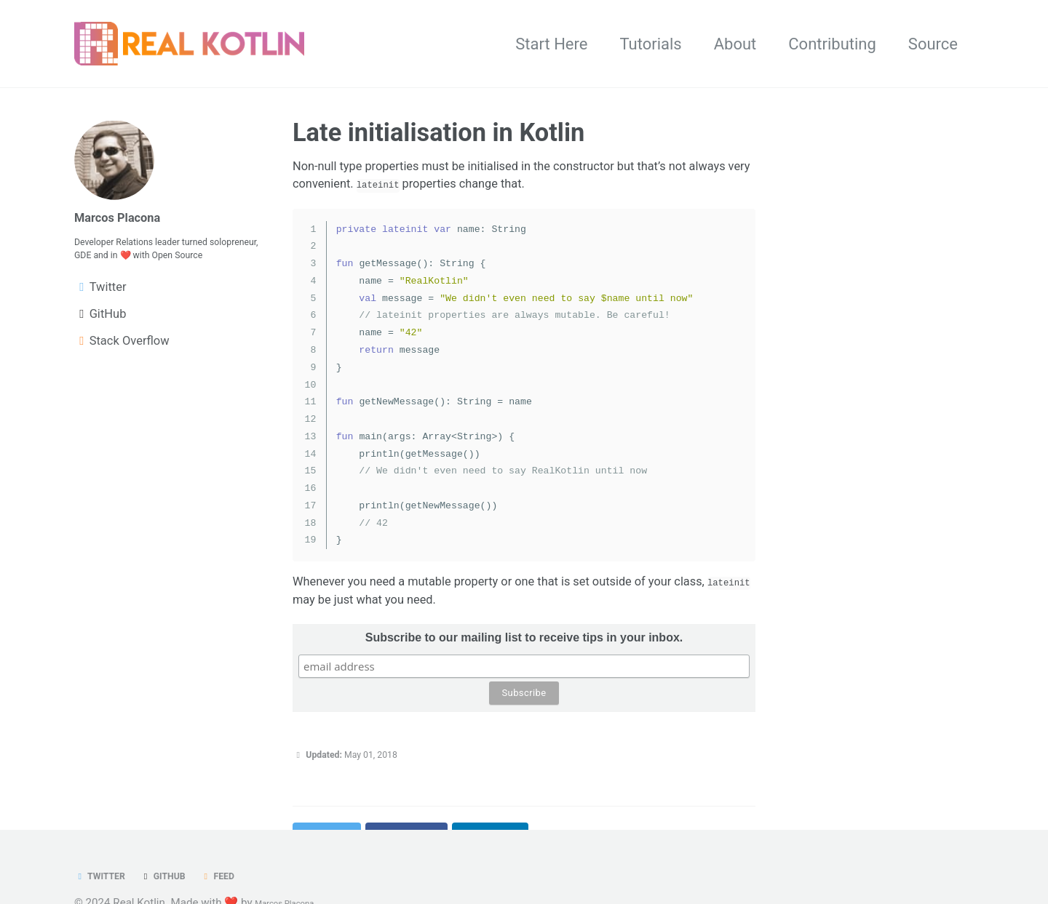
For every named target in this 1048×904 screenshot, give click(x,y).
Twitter (108, 879)
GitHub (188, 879)
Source (933, 46)
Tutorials (650, 46)
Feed (256, 879)
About (735, 46)
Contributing (832, 46)
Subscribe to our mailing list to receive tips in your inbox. (524, 701)
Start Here (551, 46)
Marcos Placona (132, 221)
